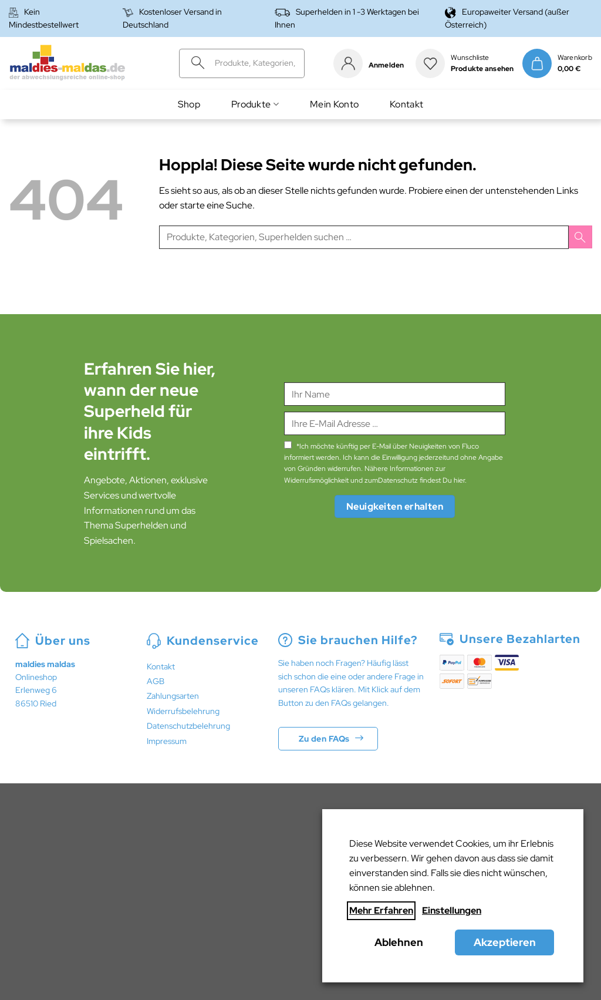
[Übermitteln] (194, 63)
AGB (155, 681)
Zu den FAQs (324, 738)
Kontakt (406, 104)
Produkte (255, 104)
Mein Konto (334, 104)
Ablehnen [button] (398, 942)
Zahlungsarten (173, 696)
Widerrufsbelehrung (183, 711)
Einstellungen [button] (451, 910)
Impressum (167, 741)
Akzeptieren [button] (505, 942)
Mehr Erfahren (381, 910)
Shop (189, 104)
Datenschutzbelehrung (188, 725)
